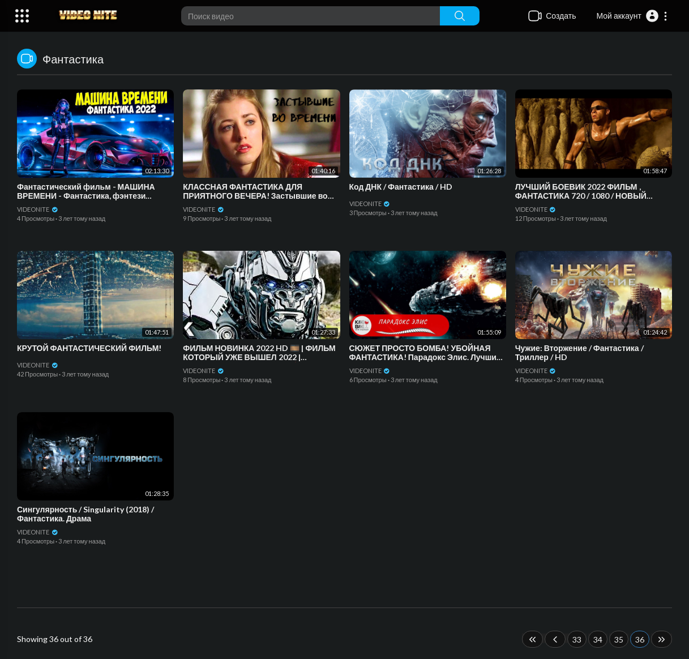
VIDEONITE (37, 209)
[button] (632, 16)
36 (639, 639)
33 (576, 639)
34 (597, 639)
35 (618, 639)
